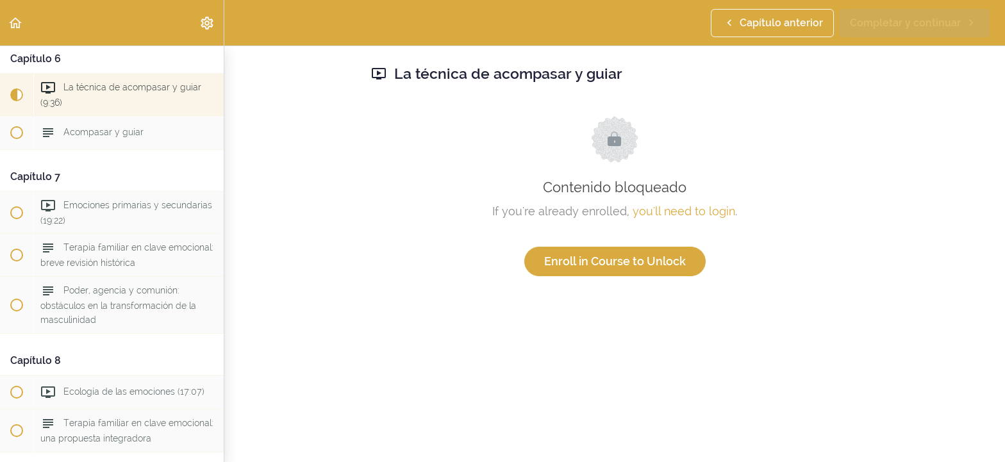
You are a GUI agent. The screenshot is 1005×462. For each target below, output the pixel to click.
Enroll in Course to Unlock (615, 261)
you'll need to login (684, 211)
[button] (16, 22)
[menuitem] (208, 22)
